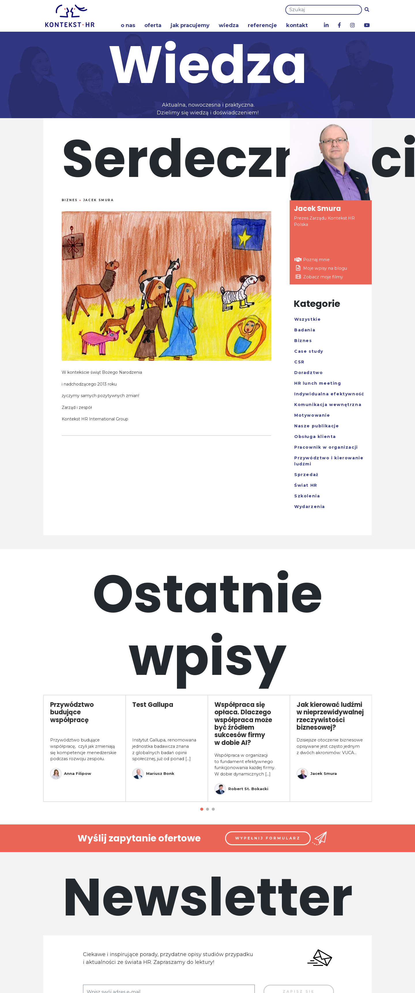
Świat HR (305, 485)
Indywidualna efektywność (329, 394)
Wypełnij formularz (268, 838)
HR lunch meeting (317, 383)
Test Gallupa (152, 704)
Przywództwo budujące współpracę (72, 712)
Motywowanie (312, 415)
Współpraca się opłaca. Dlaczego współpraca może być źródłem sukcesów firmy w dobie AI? (243, 723)
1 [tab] (202, 809)
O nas (128, 25)
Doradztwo (308, 372)
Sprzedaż (306, 474)
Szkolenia (307, 496)
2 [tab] (207, 809)
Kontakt (297, 25)
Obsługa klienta (315, 436)
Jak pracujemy (190, 25)
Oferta (152, 25)
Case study (308, 351)
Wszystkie (307, 319)
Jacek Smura (98, 200)
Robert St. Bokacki (241, 789)
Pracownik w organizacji (326, 447)
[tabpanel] (85, 748)
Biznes (70, 200)
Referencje (262, 25)
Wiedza (229, 25)
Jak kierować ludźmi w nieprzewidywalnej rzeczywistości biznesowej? (330, 716)
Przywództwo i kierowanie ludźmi (328, 461)
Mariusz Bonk (153, 773)
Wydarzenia (309, 506)
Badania (304, 330)
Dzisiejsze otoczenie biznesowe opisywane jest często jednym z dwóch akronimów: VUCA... (330, 746)
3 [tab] (213, 809)
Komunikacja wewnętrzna (327, 404)
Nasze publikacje (316, 425)
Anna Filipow (70, 773)
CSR (299, 362)
